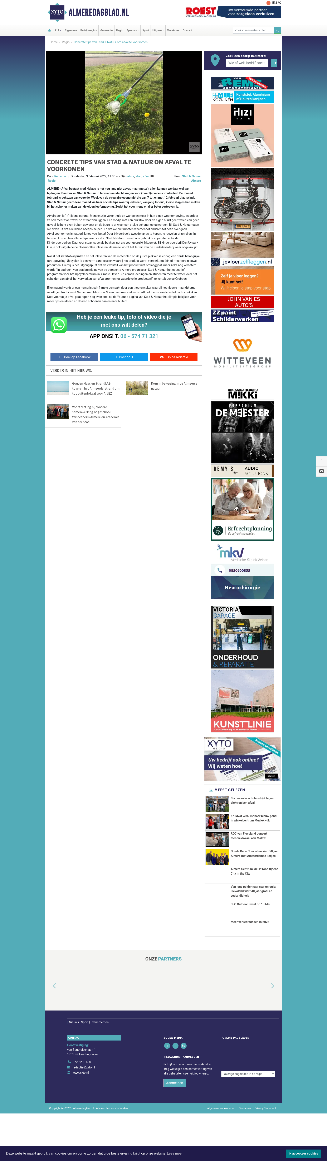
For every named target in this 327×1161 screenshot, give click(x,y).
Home (54, 42)
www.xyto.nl (81, 1120)
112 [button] (57, 30)
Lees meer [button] (175, 1153)
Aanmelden (174, 1130)
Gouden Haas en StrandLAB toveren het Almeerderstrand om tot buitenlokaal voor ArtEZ (95, 388)
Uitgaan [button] (157, 30)
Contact (187, 30)
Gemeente (106, 30)
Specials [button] (132, 30)
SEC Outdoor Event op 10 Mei (250, 961)
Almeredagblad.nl (99, 12)
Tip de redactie (174, 357)
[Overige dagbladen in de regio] (248, 1100)
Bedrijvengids (88, 30)
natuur (130, 176)
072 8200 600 (82, 1109)
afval (146, 176)
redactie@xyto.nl (84, 1115)
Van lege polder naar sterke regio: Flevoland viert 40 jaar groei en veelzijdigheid (253, 931)
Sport (145, 30)
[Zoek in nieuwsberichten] (253, 30)
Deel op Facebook (74, 357)
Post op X (124, 357)
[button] (50, 1042)
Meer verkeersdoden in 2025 (250, 978)
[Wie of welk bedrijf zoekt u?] (247, 63)
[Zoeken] (277, 30)
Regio (119, 30)
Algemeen (71, 30)
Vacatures (173, 30)
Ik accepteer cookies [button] (303, 1153)
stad (139, 176)
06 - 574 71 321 (139, 336)
